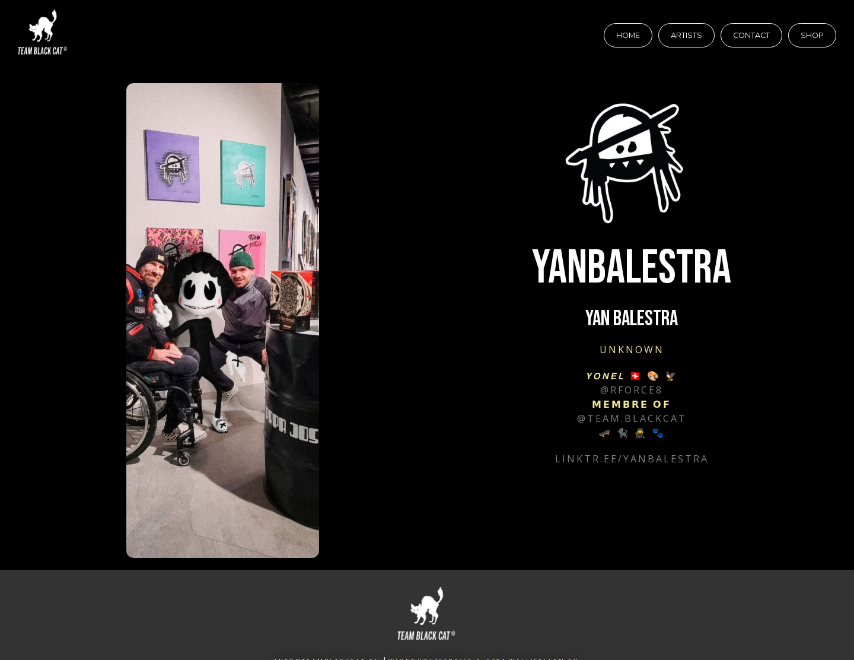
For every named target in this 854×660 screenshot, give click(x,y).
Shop (812, 35)
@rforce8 (631, 389)
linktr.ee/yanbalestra (632, 458)
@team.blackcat (632, 418)
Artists (686, 35)
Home (628, 35)
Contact (751, 35)
